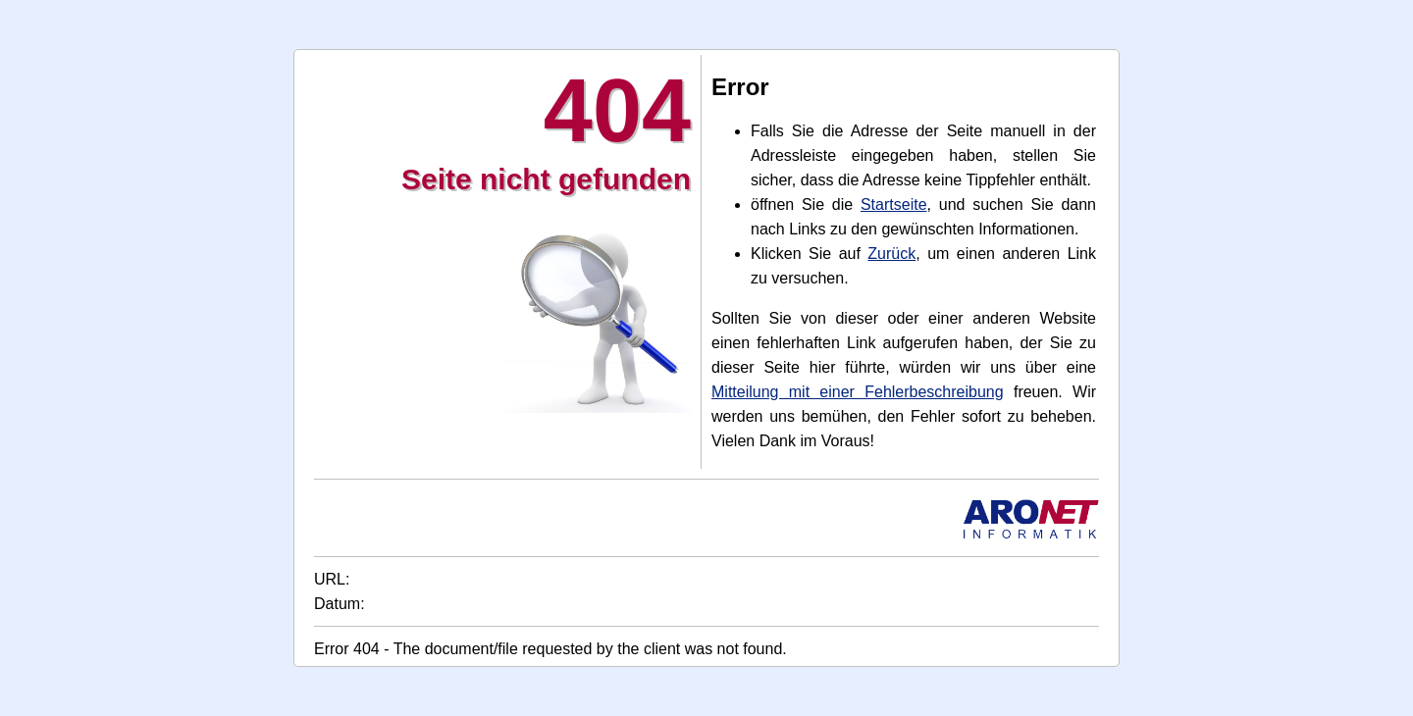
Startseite (894, 204)
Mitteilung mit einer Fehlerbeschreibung (857, 392)
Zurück (891, 253)
